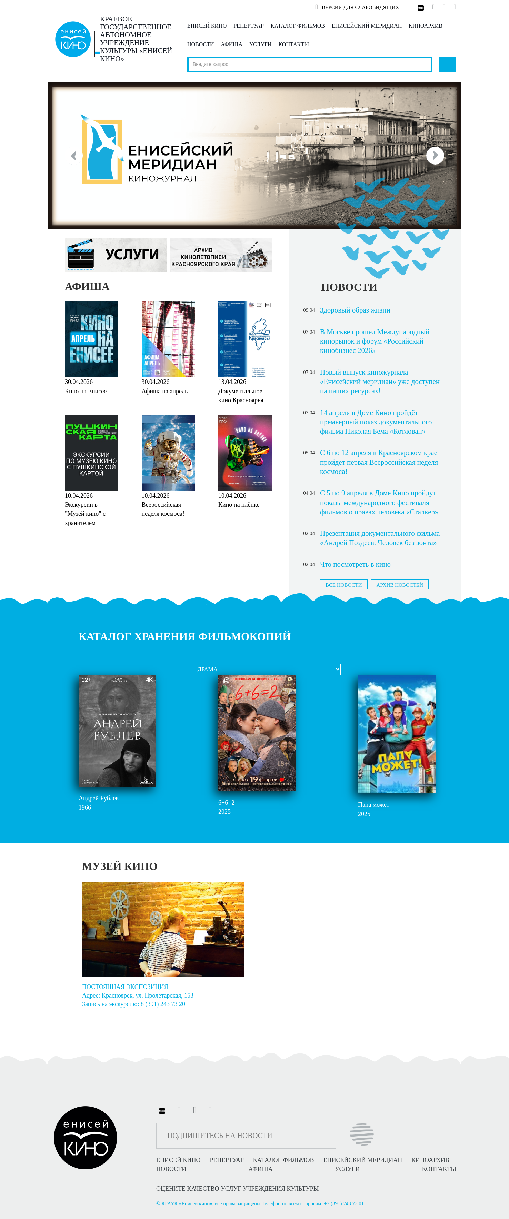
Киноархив (425, 26)
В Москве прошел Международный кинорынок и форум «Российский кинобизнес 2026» (374, 341)
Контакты (294, 44)
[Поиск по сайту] (309, 64)
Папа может (373, 804)
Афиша (231, 44)
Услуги (260, 44)
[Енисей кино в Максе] (420, 7)
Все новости (344, 585)
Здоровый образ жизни (355, 310)
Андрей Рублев (99, 798)
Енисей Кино (207, 26)
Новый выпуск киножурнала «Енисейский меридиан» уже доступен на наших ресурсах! (380, 381)
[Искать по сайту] (447, 64)
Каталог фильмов (298, 26)
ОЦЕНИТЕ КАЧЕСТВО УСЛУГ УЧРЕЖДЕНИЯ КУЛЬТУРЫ (237, 1188)
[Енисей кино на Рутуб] (453, 7)
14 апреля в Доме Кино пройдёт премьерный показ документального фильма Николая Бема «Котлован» (376, 422)
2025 (224, 811)
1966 (85, 807)
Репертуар (248, 26)
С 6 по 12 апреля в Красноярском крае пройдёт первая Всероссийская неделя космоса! (379, 462)
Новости (200, 44)
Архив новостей (400, 585)
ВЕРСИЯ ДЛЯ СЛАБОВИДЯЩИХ (357, 7)
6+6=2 (226, 802)
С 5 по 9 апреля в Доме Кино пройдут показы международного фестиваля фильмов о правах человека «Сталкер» (379, 502)
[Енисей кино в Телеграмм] (444, 7)
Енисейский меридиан (367, 26)
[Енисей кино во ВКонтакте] (434, 7)
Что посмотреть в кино (355, 564)
